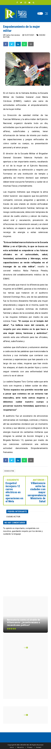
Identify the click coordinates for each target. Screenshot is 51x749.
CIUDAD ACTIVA (9, 471)
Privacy (29, 747)
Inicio (12, 747)
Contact (38, 747)
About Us (20, 747)
